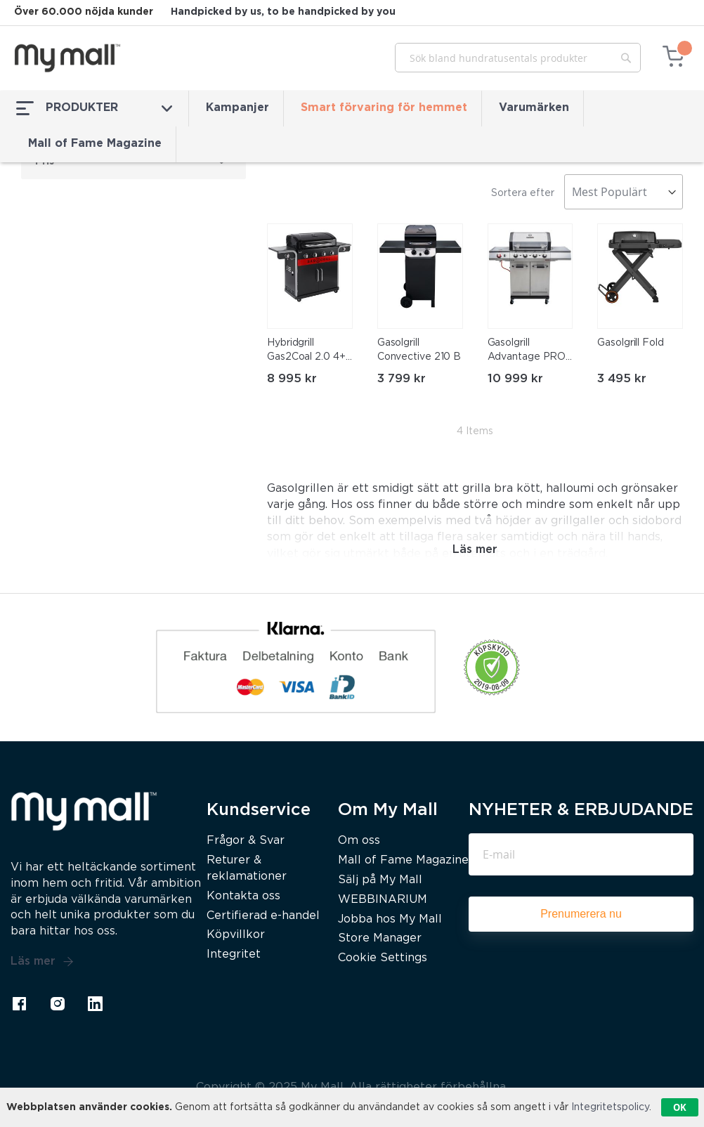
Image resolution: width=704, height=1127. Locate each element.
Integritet (234, 954)
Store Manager (380, 938)
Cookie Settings (382, 958)
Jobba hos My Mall (390, 919)
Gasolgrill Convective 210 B (419, 350)
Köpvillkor (236, 935)
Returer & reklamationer (247, 868)
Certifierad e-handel (263, 916)
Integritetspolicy (610, 1107)
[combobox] (518, 57)
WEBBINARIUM (382, 899)
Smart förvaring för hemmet (384, 108)
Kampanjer (237, 108)
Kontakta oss (243, 896)
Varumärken (534, 108)
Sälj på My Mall (380, 880)
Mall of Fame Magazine (95, 143)
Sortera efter (522, 193)
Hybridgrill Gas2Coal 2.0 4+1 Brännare (307, 351)
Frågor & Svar (246, 840)
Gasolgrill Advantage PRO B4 (527, 351)
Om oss (359, 840)
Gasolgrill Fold (630, 343)
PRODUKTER (94, 108)
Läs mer (42, 962)
